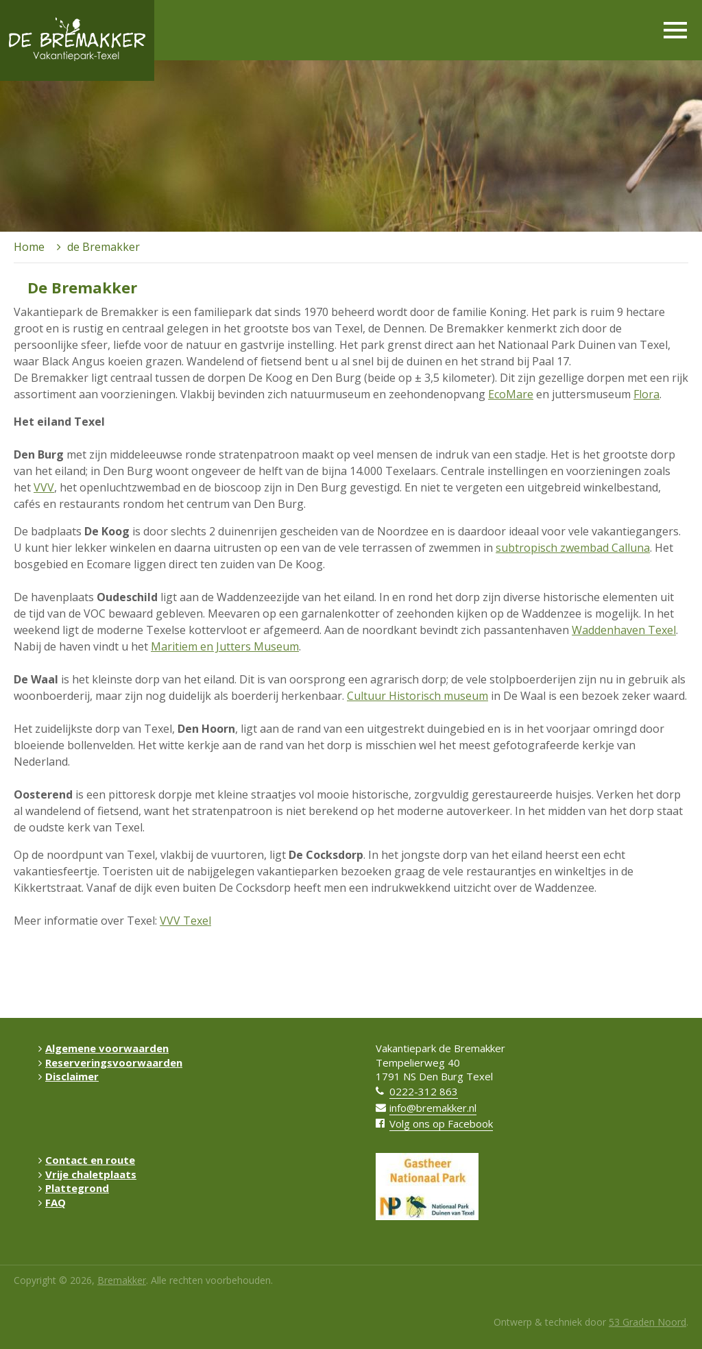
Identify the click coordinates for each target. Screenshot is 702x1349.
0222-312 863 (423, 1091)
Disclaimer (68, 1076)
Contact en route (86, 1160)
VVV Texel (185, 920)
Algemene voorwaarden (103, 1048)
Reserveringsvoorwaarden (110, 1062)
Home (29, 246)
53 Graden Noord (647, 1321)
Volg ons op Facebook (441, 1123)
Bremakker (121, 1280)
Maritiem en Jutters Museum (225, 646)
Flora (646, 394)
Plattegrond (73, 1188)
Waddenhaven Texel (624, 629)
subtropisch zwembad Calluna (573, 547)
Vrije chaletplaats (87, 1174)
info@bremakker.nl (432, 1108)
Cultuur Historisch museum (417, 695)
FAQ (52, 1202)
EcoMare (510, 394)
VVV (44, 487)
